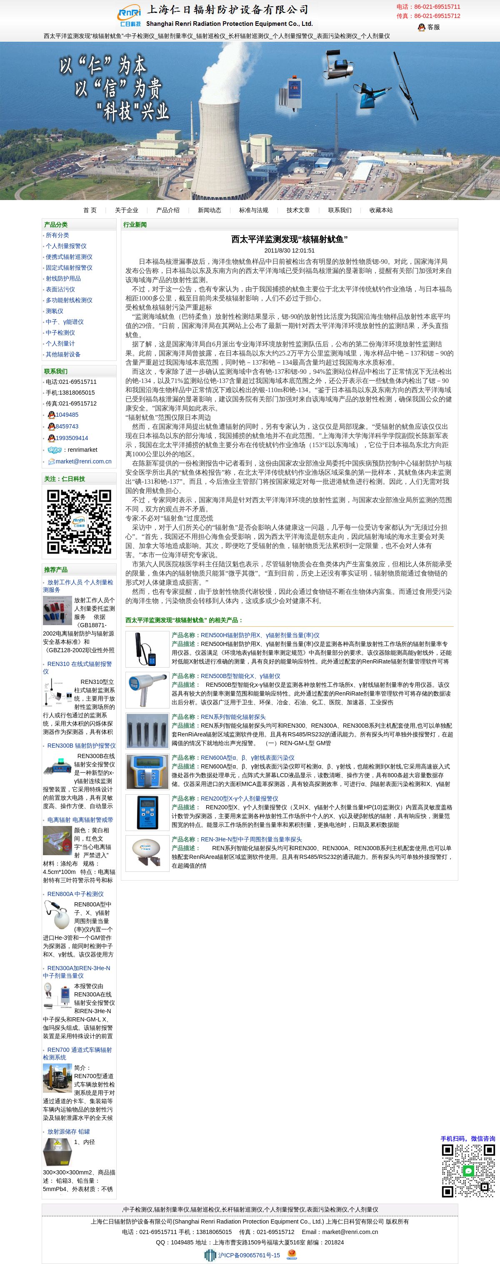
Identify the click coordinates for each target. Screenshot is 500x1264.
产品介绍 (168, 210)
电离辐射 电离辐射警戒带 (80, 819)
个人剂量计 (60, 343)
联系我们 (340, 210)
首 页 (90, 210)
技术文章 (298, 210)
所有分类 (57, 235)
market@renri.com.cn (80, 461)
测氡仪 (54, 311)
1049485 (63, 414)
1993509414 (68, 438)
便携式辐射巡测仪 (69, 256)
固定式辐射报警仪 (69, 267)
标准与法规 (253, 210)
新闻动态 (209, 210)
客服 (429, 26)
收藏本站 (381, 210)
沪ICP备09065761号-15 (241, 1255)
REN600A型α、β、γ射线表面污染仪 (248, 757)
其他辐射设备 (63, 354)
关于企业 (126, 210)
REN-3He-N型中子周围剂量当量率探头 (251, 839)
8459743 (63, 426)
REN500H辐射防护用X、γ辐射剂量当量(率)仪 (260, 635)
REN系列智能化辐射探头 (233, 716)
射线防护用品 (63, 278)
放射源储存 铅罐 (69, 1131)
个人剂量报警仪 (66, 246)
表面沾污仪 (60, 289)
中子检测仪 (60, 332)
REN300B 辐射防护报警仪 (82, 745)
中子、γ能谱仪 (65, 321)
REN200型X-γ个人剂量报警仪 (239, 798)
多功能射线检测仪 (69, 300)
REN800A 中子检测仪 (76, 894)
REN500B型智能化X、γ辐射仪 (240, 676)
